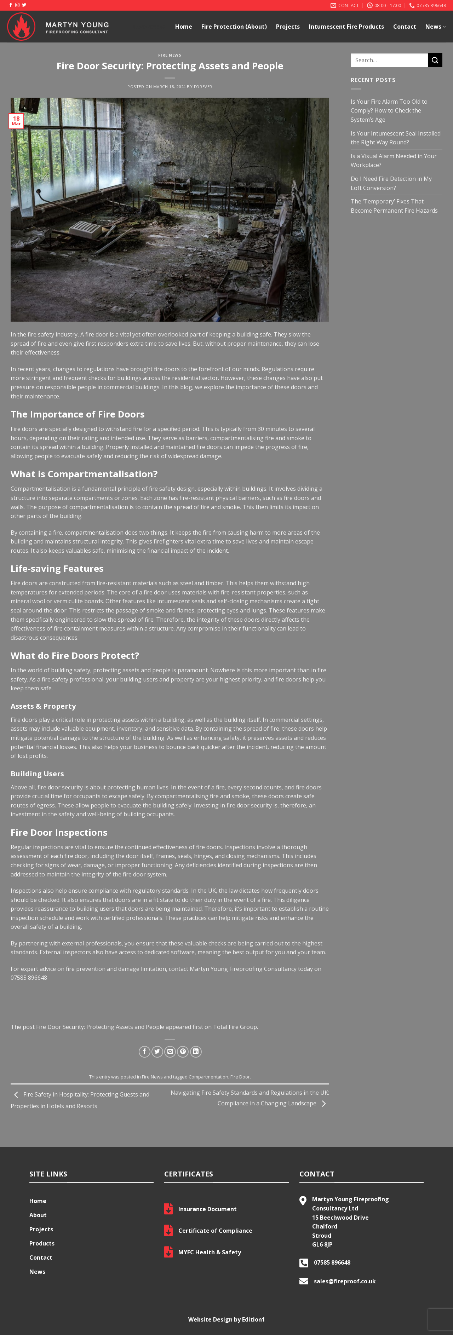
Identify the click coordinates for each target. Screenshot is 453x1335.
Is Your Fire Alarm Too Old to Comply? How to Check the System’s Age (389, 110)
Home (183, 26)
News (435, 26)
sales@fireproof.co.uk (345, 1281)
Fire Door (240, 1077)
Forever (203, 86)
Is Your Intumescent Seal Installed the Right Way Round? (396, 138)
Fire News (169, 55)
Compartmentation (208, 1077)
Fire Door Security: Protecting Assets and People (100, 1027)
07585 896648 (29, 978)
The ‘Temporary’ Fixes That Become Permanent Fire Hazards (394, 205)
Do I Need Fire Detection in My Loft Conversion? (391, 183)
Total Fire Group (235, 1027)
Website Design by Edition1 (226, 1319)
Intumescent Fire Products (346, 26)
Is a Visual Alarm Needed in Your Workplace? (394, 160)
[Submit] (435, 60)
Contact (404, 26)
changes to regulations (83, 369)
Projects (288, 26)
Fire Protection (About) (234, 26)
